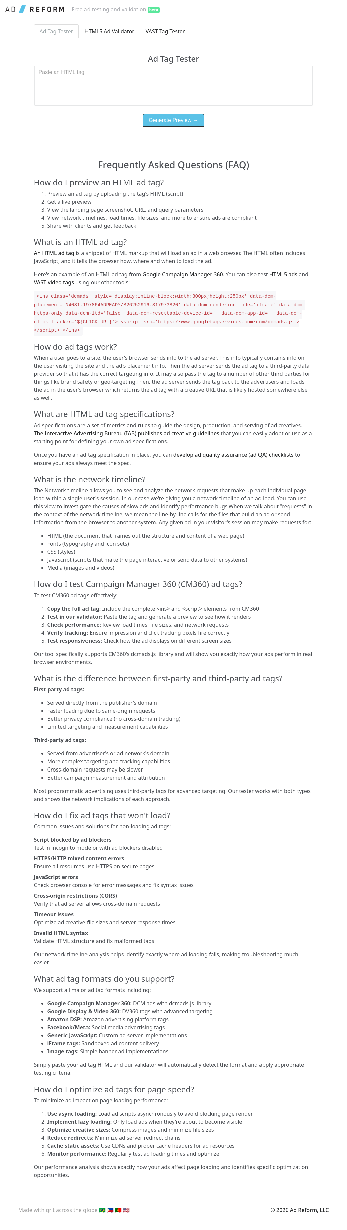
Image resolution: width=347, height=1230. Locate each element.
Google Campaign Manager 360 (182, 274)
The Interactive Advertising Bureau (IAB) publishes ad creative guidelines (127, 433)
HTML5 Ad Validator (109, 31)
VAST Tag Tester (165, 31)
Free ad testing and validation (116, 9)
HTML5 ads (283, 274)
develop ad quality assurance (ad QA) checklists (234, 454)
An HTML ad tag (55, 253)
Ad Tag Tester (56, 31)
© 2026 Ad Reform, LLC (300, 1210)
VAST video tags (54, 282)
